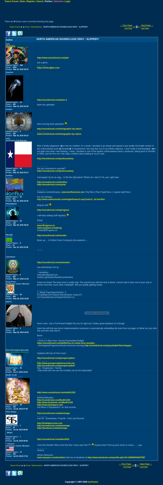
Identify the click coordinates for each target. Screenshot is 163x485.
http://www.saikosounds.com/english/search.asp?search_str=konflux (71, 199)
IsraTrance (93, 482)
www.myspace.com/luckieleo (51, 457)
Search (40, 1)
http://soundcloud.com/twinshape (53, 413)
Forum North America (33, 27)
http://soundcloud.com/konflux (52, 182)
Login (67, 1)
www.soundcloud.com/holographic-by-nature (59, 134)
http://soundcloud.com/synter (51, 184)
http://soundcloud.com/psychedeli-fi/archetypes (108, 345)
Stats (22, 1)
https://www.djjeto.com (48, 68)
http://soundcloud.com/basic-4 (52, 100)
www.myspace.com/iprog (49, 228)
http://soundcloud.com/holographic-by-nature (59, 129)
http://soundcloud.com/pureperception (56, 358)
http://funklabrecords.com (50, 423)
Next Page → (147, 25)
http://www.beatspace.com (50, 405)
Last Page (145, 28)
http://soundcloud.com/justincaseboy (55, 158)
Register (31, 1)
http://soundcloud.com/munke (51, 235)
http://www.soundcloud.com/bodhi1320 (56, 392)
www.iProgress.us (46, 225)
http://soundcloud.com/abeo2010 (53, 439)
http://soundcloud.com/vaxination (53, 262)
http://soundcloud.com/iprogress (53, 210)
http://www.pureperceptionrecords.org (56, 363)
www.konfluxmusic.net (73, 192)
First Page (128, 28)
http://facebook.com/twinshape (52, 428)
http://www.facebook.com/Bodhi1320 (55, 402)
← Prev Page (126, 25)
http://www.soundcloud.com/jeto (53, 58)
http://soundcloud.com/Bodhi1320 (53, 400)
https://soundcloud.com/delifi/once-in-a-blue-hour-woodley (66, 343)
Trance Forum (11, 1)
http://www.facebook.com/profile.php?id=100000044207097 (116, 457)
